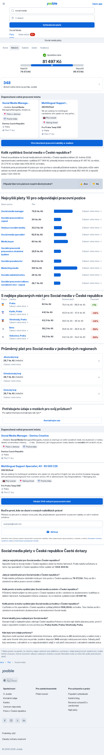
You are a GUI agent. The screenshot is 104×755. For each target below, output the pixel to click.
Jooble (19, 749)
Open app (97, 4)
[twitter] (17, 720)
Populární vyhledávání (78, 694)
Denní (34, 47)
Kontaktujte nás (52, 420)
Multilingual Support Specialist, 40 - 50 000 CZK (55, 103)
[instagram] (11, 720)
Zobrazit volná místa (92, 211)
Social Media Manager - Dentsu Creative (15, 103)
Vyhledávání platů (52, 25)
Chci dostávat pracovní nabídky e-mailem (52, 143)
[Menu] (3, 3)
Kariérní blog (74, 698)
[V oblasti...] (52, 18)
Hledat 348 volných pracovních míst (52, 501)
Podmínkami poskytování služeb (26, 541)
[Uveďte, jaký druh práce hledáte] (52, 10)
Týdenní (25, 47)
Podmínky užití (8, 733)
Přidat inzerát (42, 694)
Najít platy (72, 710)
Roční (5, 47)
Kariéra (6, 702)
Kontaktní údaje (10, 698)
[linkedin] (24, 720)
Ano (84, 183)
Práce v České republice (14, 711)
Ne (95, 183)
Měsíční (14, 47)
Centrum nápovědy (12, 706)
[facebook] (4, 720)
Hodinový (44, 47)
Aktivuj (52, 532)
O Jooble (7, 694)
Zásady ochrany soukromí (14, 739)
